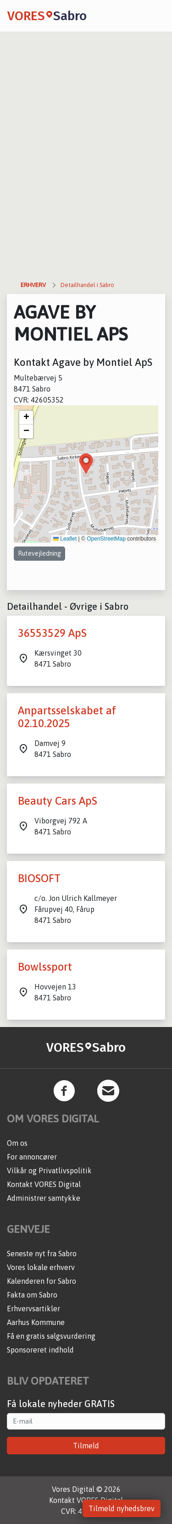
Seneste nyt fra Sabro (42, 1253)
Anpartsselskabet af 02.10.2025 (67, 717)
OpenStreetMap (106, 539)
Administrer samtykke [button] (43, 1198)
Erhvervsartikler (33, 1308)
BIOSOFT (39, 878)
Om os (17, 1143)
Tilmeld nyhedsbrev (122, 1508)
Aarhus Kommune (36, 1322)
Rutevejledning (39, 553)
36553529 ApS (52, 633)
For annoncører (32, 1157)
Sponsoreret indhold (40, 1350)
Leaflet (65, 539)
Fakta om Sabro (32, 1295)
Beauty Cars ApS (57, 801)
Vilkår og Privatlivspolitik (49, 1170)
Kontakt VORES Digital (44, 1184)
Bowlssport (45, 967)
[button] (86, 463)
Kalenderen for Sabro (41, 1281)
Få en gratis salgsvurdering (51, 1336)
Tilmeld (86, 1445)
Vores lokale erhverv (41, 1267)
